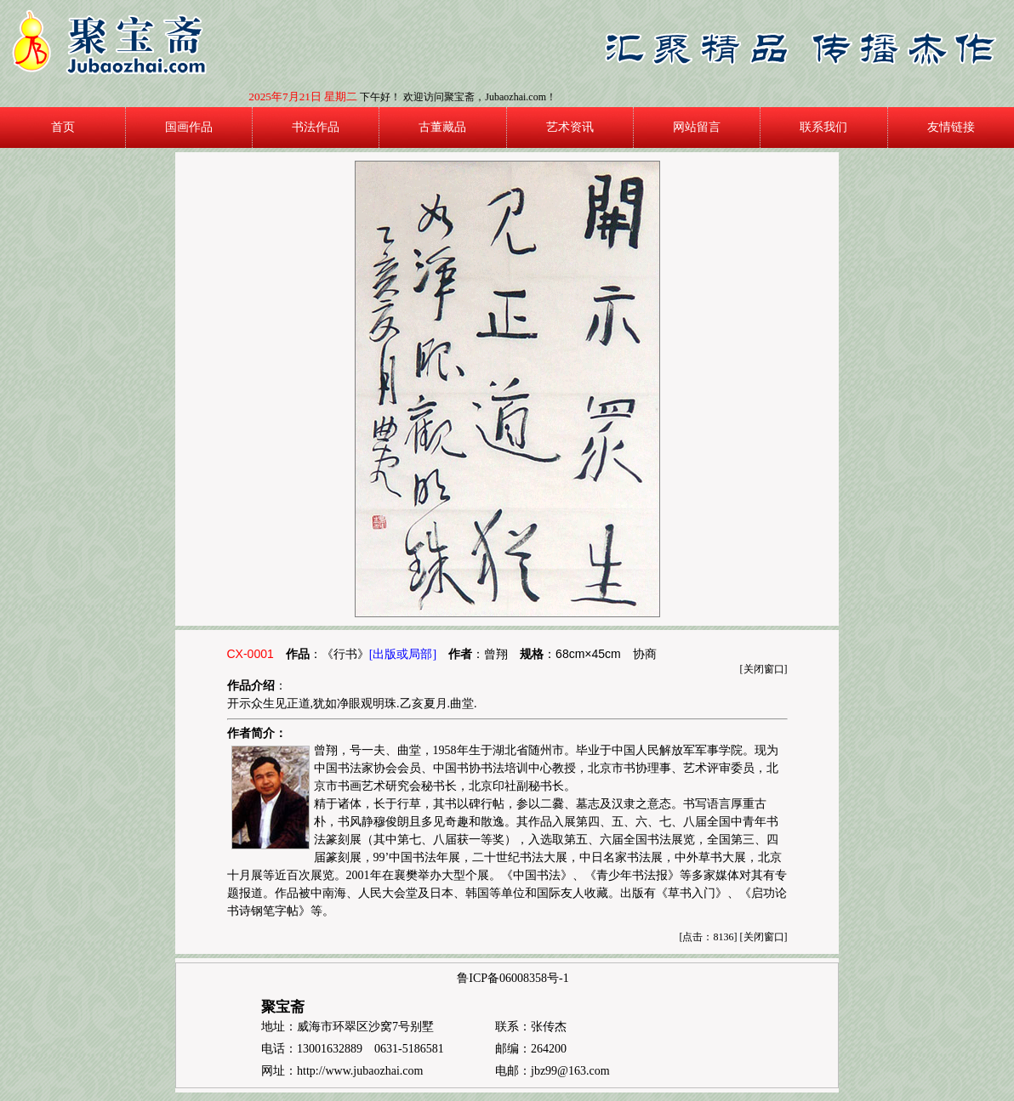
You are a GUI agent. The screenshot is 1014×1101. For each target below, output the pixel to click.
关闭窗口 (763, 669)
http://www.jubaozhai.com (360, 1070)
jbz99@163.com (570, 1070)
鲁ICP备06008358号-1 (512, 978)
